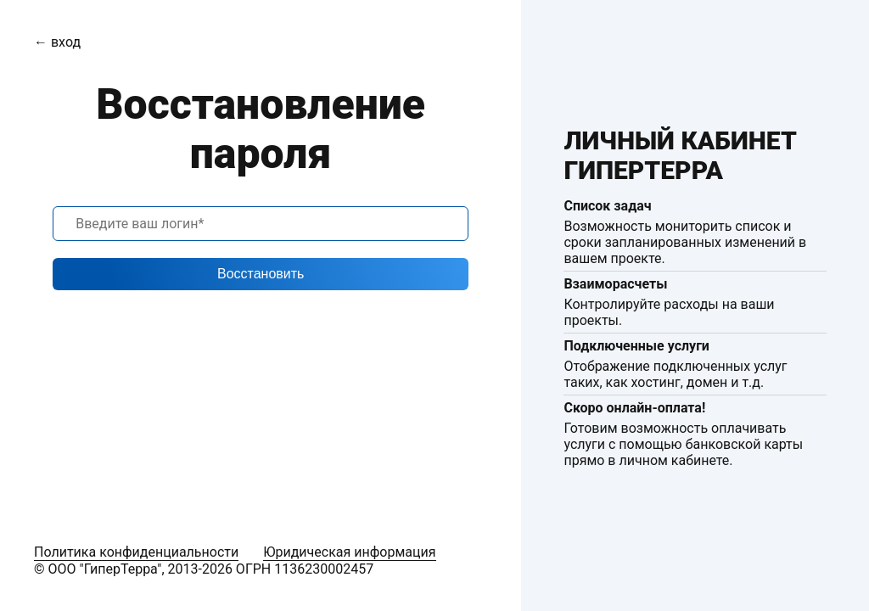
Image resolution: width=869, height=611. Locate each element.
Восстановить (260, 273)
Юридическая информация (349, 552)
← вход (57, 42)
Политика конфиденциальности (136, 552)
